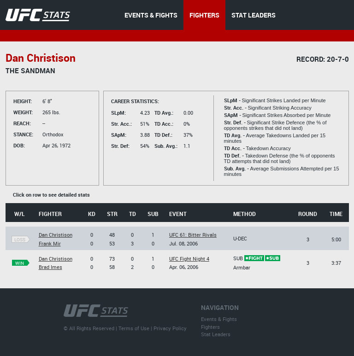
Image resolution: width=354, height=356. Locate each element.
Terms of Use (133, 328)
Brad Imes (50, 266)
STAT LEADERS (253, 15)
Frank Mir (50, 243)
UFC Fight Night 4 (189, 258)
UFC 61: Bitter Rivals (193, 234)
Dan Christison (55, 234)
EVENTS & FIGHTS (150, 15)
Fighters (210, 326)
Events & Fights (219, 318)
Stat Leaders (215, 334)
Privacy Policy (170, 328)
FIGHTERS (204, 15)
